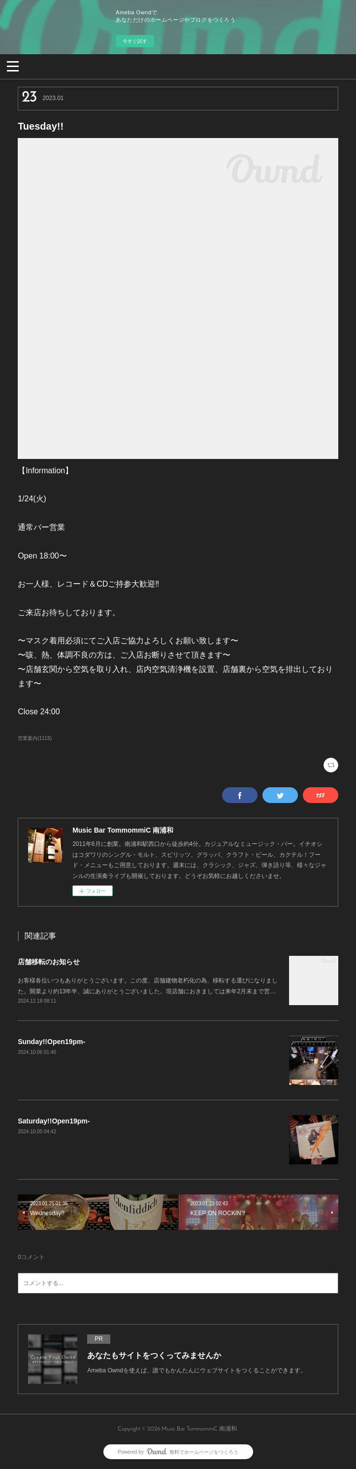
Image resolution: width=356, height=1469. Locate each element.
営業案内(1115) (35, 738)
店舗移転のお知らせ (49, 962)
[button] (13, 65)
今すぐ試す (135, 41)
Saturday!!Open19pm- (54, 1121)
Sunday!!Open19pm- (51, 1042)
